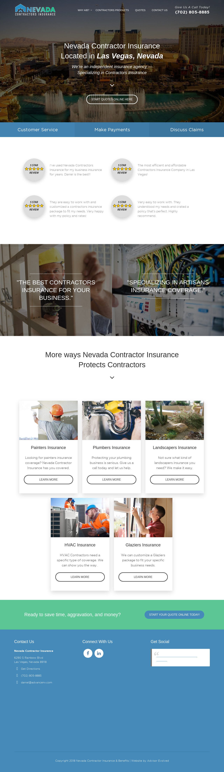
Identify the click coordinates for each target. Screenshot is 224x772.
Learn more (48, 479)
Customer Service (38, 129)
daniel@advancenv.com (36, 682)
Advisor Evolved (158, 760)
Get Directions (30, 668)
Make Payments (112, 129)
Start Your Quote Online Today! (174, 614)
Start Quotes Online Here (112, 99)
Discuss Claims (187, 129)
